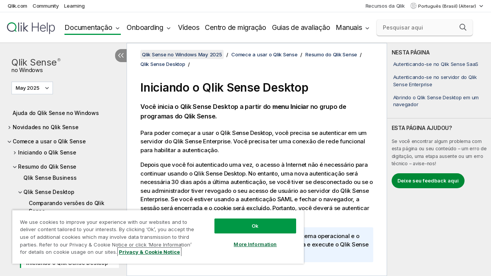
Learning (74, 6)
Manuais (349, 27)
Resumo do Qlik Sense (47, 166)
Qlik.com (17, 6)
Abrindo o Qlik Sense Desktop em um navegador (436, 100)
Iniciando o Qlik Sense (47, 152)
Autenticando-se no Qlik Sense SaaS (436, 64)
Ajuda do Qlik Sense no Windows (56, 113)
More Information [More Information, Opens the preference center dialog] (249, 238)
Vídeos (188, 27)
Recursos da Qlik (385, 6)
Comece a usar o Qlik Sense (49, 141)
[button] (463, 27)
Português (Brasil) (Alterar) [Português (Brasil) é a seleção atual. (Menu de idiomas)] (447, 6)
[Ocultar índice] (121, 55)
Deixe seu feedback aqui (428, 180)
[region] (154, 234)
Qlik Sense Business (49, 177)
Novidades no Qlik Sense (45, 127)
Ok (249, 220)
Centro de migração (235, 27)
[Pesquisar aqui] (425, 28)
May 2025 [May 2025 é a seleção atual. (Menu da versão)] (28, 88)
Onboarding (145, 27)
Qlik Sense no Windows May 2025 (182, 54)
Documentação (88, 27)
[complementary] (439, 159)
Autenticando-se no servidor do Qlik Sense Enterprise (435, 80)
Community (46, 6)
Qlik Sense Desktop (48, 192)
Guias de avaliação (301, 27)
